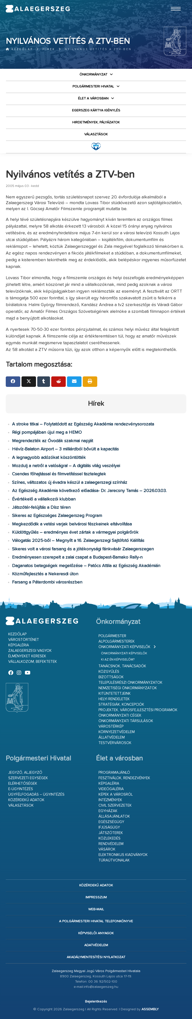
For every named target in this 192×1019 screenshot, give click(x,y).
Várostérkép (111, 726)
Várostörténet (23, 640)
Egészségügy (111, 822)
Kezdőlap (19, 49)
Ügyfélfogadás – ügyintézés (36, 794)
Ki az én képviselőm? (117, 659)
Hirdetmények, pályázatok (96, 122)
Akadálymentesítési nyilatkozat (96, 957)
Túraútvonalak (114, 860)
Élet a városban (93, 98)
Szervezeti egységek (28, 778)
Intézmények (110, 800)
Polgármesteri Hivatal (93, 86)
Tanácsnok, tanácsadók (122, 666)
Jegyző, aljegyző (25, 772)
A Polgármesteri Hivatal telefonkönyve (96, 921)
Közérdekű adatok (26, 800)
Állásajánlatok (114, 816)
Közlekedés (109, 838)
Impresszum (96, 897)
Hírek (48, 49)
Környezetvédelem (116, 732)
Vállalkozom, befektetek (32, 662)
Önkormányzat (93, 74)
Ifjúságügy (109, 827)
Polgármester (112, 636)
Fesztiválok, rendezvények (124, 778)
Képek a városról (115, 794)
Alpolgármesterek (116, 641)
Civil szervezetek (115, 805)
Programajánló (114, 772)
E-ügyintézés (20, 789)
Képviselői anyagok (96, 933)
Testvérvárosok (115, 743)
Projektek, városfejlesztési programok (138, 710)
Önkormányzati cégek (120, 715)
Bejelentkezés (96, 1001)
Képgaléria (18, 645)
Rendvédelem (111, 844)
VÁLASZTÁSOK (96, 134)
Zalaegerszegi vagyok (30, 651)
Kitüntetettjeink (114, 693)
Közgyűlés (108, 672)
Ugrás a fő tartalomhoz (173, 2)
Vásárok (107, 849)
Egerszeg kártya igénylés (96, 110)
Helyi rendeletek (114, 699)
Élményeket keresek (27, 656)
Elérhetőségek (22, 783)
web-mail (96, 909)
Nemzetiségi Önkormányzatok (127, 688)
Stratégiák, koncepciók (121, 704)
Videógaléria (111, 789)
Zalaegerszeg (38, 8)
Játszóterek (110, 833)
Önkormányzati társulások (125, 721)
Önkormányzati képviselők (124, 647)
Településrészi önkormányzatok (130, 682)
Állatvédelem (111, 737)
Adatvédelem (96, 945)
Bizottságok (111, 677)
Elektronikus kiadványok (123, 855)
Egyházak (108, 811)
